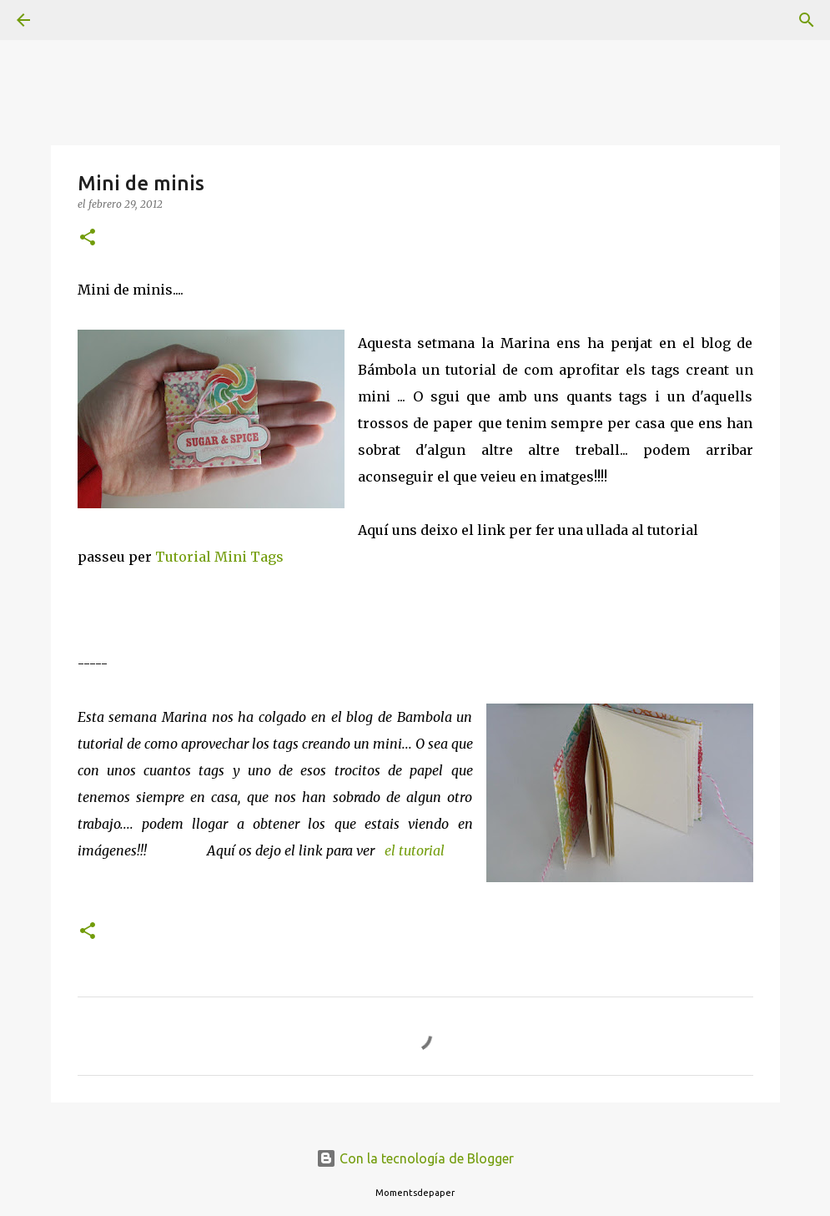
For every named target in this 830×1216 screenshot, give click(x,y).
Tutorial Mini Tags (219, 556)
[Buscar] (70, 20)
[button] (88, 238)
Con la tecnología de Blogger (415, 1158)
